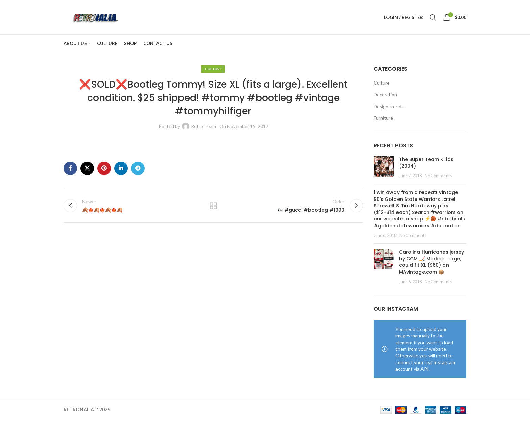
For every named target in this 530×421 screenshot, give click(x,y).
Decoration (385, 95)
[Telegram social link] (138, 169)
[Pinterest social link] (104, 169)
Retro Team (203, 127)
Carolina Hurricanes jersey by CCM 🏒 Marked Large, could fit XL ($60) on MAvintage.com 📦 (431, 262)
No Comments (438, 176)
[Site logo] (95, 17)
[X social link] (87, 169)
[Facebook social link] (70, 169)
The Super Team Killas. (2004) (426, 163)
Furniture (383, 118)
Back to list (213, 206)
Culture (213, 69)
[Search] (433, 17)
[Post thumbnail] (384, 168)
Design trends (389, 107)
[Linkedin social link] (121, 169)
